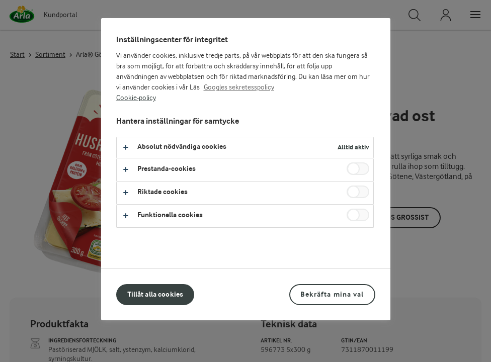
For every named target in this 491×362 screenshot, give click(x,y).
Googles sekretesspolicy (239, 87)
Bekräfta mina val (332, 294)
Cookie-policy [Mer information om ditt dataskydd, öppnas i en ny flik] (136, 98)
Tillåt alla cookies (155, 294)
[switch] (358, 168)
